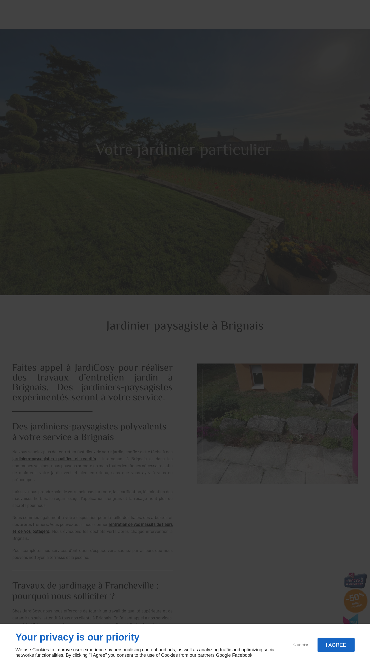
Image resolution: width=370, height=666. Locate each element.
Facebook (242, 655)
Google (223, 655)
